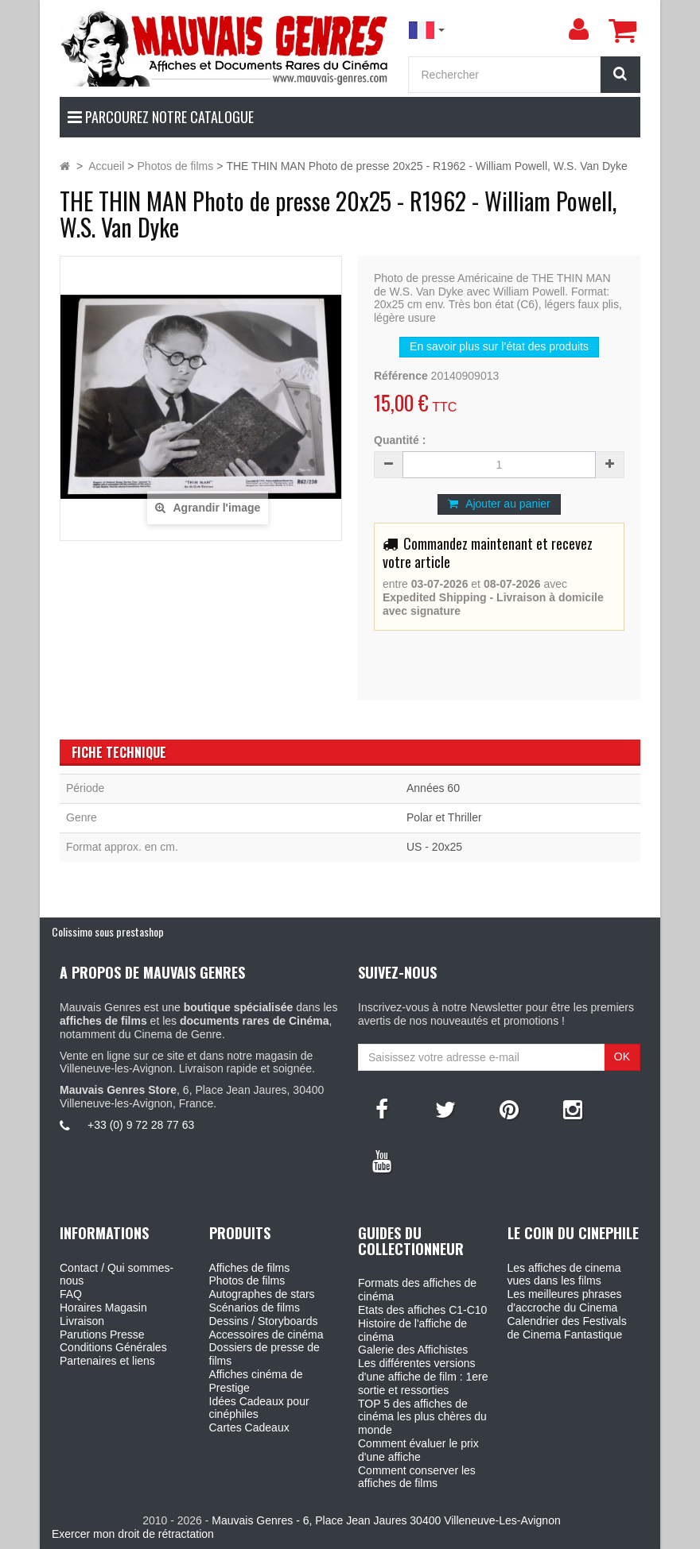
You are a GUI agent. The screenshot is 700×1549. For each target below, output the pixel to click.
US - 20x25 (434, 846)
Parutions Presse (102, 1334)
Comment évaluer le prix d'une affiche (418, 1450)
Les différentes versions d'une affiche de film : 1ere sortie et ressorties (423, 1376)
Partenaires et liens (107, 1360)
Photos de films (247, 1280)
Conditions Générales (113, 1347)
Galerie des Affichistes (413, 1349)
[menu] (578, 29)
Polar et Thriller (444, 817)
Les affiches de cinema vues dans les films (564, 1274)
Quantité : (400, 440)
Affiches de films (249, 1267)
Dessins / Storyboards (263, 1321)
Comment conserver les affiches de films (417, 1477)
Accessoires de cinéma (266, 1334)
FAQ (71, 1294)
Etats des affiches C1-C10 (422, 1310)
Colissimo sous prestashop (108, 931)
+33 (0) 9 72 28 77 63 (141, 1124)
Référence (401, 375)
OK (622, 1056)
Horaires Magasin (103, 1307)
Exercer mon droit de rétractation (133, 1534)
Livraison (82, 1321)
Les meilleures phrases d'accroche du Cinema (565, 1301)
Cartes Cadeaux (249, 1427)
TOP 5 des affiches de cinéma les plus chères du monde (422, 1417)
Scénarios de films (254, 1307)
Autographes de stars (262, 1294)
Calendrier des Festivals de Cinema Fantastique (567, 1328)
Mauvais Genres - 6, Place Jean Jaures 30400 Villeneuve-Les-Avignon (386, 1520)
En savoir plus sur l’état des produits (499, 346)
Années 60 (433, 788)
